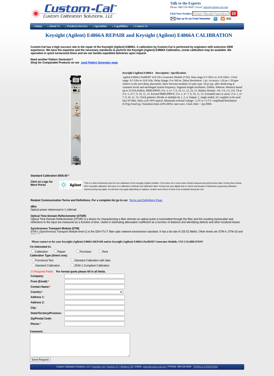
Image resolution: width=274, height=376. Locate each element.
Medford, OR (127, 366)
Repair (61, 251)
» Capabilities (120, 26)
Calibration (41, 251)
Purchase (85, 251)
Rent (105, 251)
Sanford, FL (113, 366)
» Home (37, 26)
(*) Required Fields (42, 271)
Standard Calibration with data (92, 260)
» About (53, 26)
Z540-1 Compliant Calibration (91, 265)
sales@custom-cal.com (215, 7)
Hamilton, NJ (98, 366)
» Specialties (100, 26)
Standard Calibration (47, 265)
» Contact (140, 26)
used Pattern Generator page (99, 62)
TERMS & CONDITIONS (205, 366)
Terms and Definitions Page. (146, 200)
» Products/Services (76, 26)
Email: (199, 7)
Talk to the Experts (185, 3)
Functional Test (44, 260)
